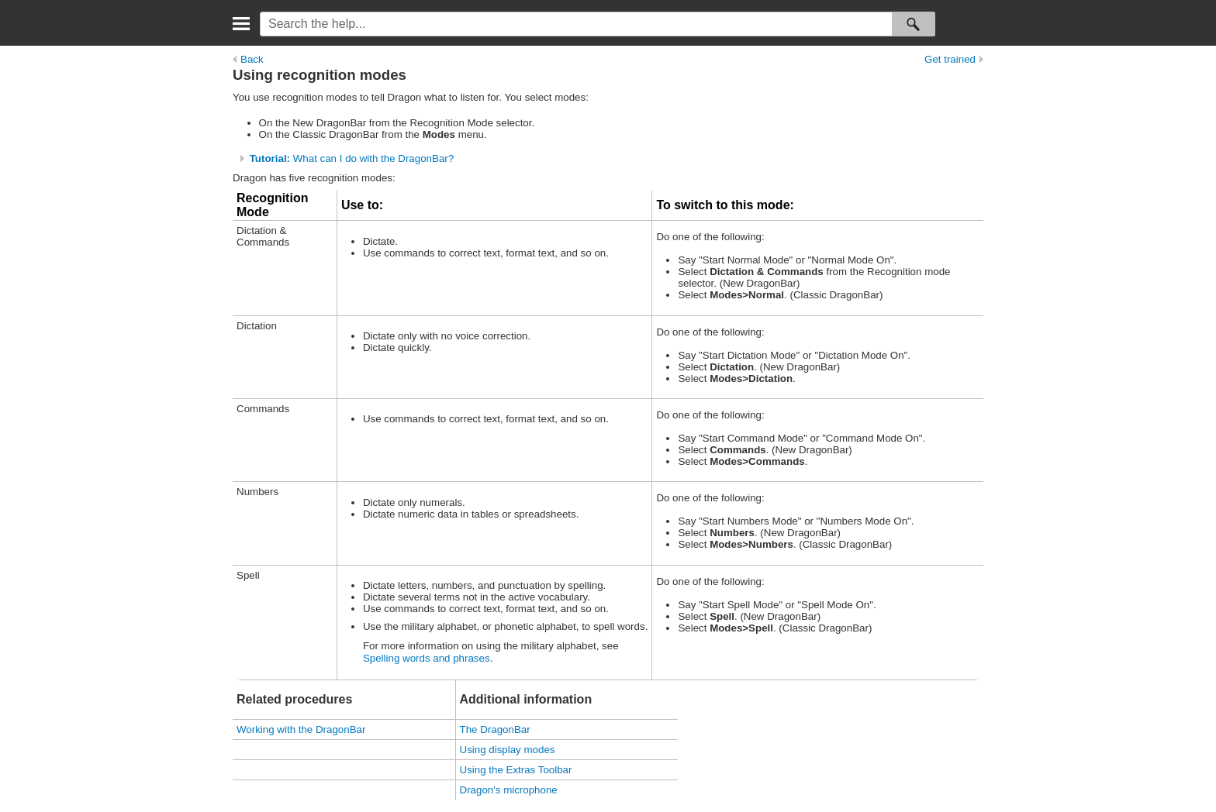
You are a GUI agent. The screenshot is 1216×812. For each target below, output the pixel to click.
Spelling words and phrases (426, 658)
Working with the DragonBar (301, 729)
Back (248, 59)
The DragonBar (495, 729)
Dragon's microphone (509, 790)
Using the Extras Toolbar (516, 770)
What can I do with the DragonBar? (352, 158)
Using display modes (507, 749)
